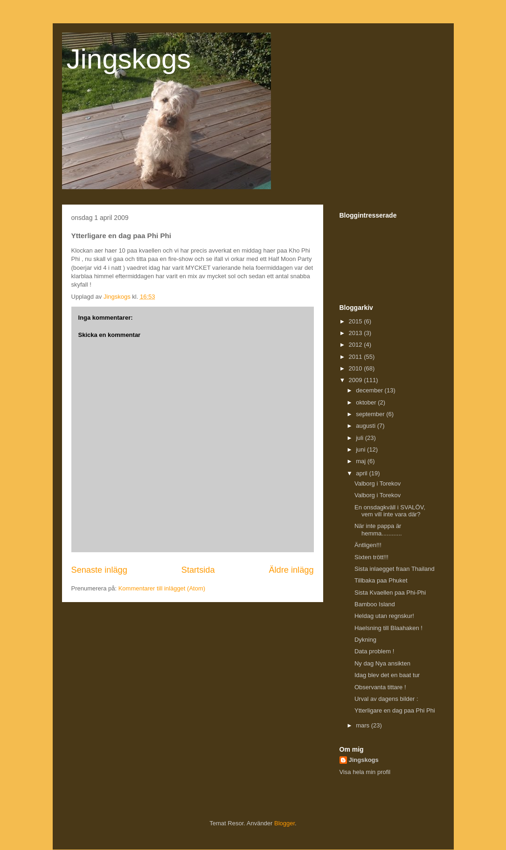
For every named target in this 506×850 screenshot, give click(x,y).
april (362, 473)
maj (361, 461)
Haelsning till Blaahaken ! (388, 627)
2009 (356, 380)
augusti (366, 425)
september (371, 414)
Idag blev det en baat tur (387, 675)
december (370, 390)
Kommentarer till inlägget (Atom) (161, 588)
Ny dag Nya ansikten (382, 663)
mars (363, 725)
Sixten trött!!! (371, 557)
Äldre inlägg (291, 570)
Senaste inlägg (99, 570)
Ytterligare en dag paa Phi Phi (394, 710)
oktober (367, 402)
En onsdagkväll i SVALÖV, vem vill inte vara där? (389, 511)
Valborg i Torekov (377, 483)
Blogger (284, 823)
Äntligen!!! (367, 545)
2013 (356, 332)
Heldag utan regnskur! (384, 615)
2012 (356, 344)
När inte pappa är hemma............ (378, 529)
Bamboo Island (374, 604)
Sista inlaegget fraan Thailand (394, 568)
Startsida (198, 570)
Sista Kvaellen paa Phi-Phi (390, 592)
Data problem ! (374, 651)
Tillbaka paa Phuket (381, 580)
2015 (356, 321)
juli (360, 437)
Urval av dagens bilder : (386, 698)
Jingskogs (129, 59)
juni (361, 449)
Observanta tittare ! (380, 687)
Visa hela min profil (365, 771)
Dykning (365, 639)
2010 (356, 368)
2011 (356, 356)
